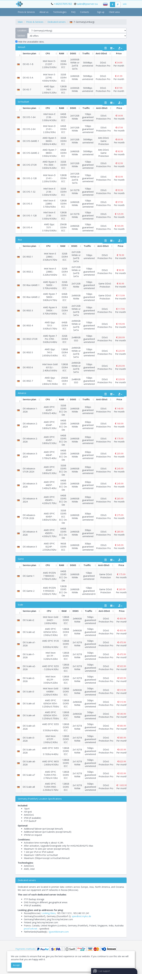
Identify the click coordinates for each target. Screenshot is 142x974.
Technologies (60, 12)
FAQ (73, 12)
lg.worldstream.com (59, 931)
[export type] (120, 48)
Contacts (84, 12)
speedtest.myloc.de (81, 916)
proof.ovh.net (30, 928)
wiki (125, 3)
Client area (114, 12)
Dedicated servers (57, 21)
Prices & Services (26, 12)
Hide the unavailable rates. (29, 41)
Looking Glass (49, 913)
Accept (16, 965)
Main (20, 21)
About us (44, 12)
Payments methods (25, 948)
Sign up (100, 12)
